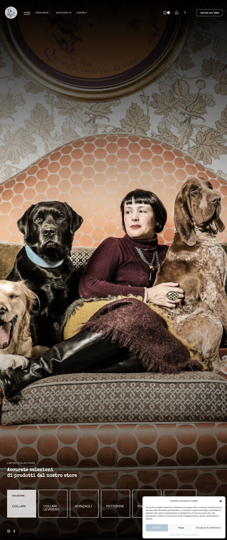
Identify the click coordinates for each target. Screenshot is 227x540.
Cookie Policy (175, 534)
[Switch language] (186, 12)
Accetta (157, 527)
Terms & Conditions (190, 534)
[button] (220, 500)
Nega (181, 527)
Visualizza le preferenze (208, 527)
